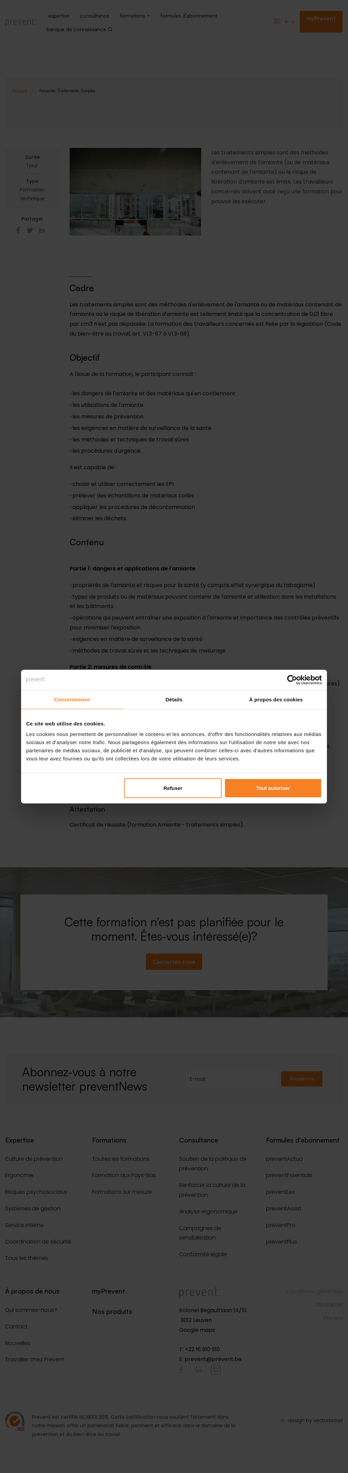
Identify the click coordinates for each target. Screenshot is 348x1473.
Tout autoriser (273, 788)
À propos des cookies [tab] (276, 699)
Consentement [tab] (72, 699)
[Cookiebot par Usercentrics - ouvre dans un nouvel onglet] (292, 680)
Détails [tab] (174, 699)
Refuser (172, 788)
